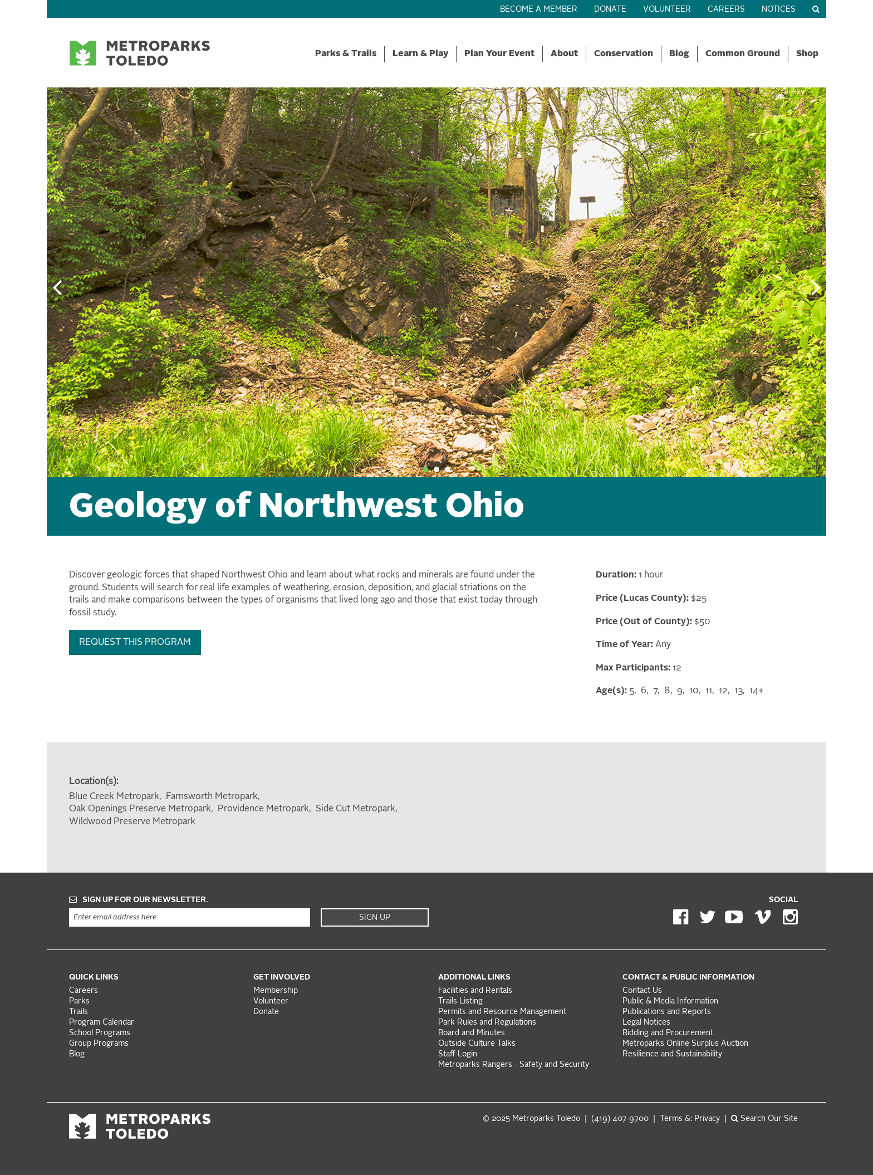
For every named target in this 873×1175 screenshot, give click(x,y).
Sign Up (374, 918)
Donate (610, 9)
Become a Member (538, 9)
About (564, 54)
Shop (807, 54)
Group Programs (99, 1043)
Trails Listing (460, 1001)
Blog (679, 54)
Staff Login (457, 1054)
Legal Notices (646, 1022)
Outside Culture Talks (477, 1043)
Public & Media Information (670, 1001)
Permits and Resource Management (502, 1012)
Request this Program (135, 642)
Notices (779, 9)
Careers (726, 9)
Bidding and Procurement (667, 1033)
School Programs (99, 1033)
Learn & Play (420, 54)
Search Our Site (764, 1119)
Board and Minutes (471, 1033)
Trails (78, 1012)
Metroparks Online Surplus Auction (685, 1043)
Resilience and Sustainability (672, 1054)
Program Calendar (101, 1022)
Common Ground (742, 54)
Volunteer (667, 9)
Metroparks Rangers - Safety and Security (513, 1065)
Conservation (623, 54)
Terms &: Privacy (690, 1119)
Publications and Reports (666, 1012)
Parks (79, 1001)
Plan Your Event (499, 54)
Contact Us (642, 991)
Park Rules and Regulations (487, 1022)
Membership (276, 991)
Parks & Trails (345, 54)
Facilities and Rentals (475, 991)
